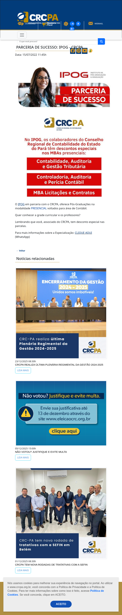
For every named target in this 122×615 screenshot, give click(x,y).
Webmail (95, 23)
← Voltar (20, 250)
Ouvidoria (27, 23)
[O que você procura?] (57, 41)
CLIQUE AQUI (83, 233)
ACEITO (61, 604)
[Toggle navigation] (22, 35)
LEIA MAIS (23, 370)
